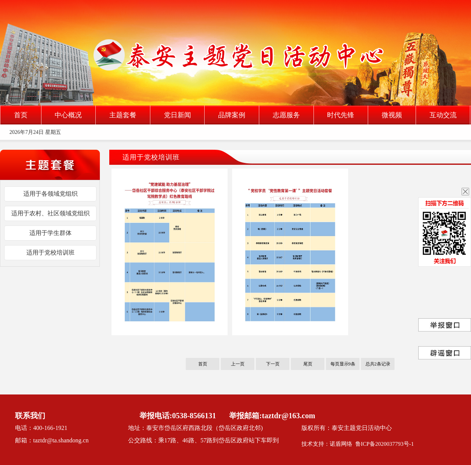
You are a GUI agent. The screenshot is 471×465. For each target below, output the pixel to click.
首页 (21, 115)
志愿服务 (286, 115)
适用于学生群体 (50, 233)
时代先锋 (340, 115)
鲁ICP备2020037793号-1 (384, 444)
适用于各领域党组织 (50, 193)
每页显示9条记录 (342, 365)
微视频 (392, 115)
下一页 (273, 364)
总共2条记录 (377, 364)
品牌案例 (231, 115)
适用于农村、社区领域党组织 (50, 213)
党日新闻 (177, 115)
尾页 (307, 364)
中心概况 (68, 115)
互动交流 (443, 115)
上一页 (238, 364)
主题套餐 (122, 115)
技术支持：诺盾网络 (328, 444)
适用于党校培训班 (50, 252)
